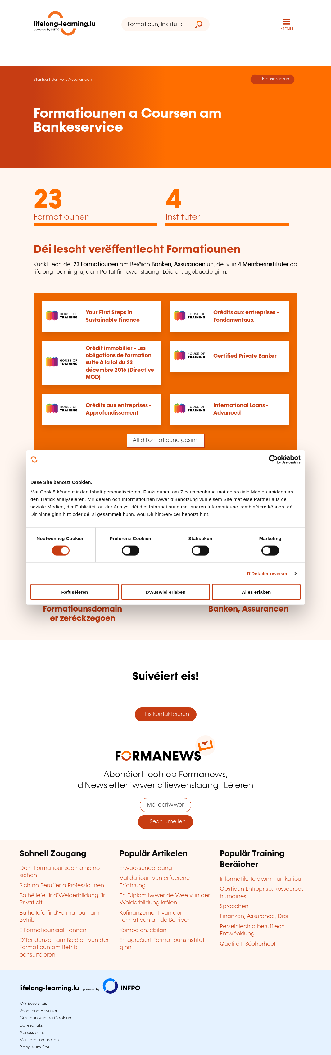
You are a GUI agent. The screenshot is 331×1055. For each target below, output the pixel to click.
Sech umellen (165, 822)
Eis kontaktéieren (165, 714)
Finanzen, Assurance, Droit (255, 916)
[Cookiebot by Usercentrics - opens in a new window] (273, 459)
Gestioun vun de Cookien (45, 1018)
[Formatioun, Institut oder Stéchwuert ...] (154, 24)
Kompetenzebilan (143, 930)
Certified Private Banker (245, 356)
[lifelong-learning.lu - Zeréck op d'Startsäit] (65, 24)
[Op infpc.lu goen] (80, 992)
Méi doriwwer (165, 805)
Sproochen (234, 906)
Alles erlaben (256, 592)
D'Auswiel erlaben (166, 592)
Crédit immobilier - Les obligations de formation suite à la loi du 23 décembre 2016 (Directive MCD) (120, 363)
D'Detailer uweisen (268, 573)
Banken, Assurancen (72, 79)
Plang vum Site (34, 1047)
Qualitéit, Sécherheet (248, 944)
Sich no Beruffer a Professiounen (62, 886)
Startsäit (42, 79)
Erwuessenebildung (146, 868)
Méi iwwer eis (33, 1004)
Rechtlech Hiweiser (38, 1011)
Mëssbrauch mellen (39, 1040)
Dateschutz (31, 1025)
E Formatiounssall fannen (53, 930)
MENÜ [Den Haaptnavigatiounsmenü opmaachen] (286, 29)
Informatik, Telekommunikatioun (262, 879)
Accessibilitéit (33, 1032)
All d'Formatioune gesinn (166, 440)
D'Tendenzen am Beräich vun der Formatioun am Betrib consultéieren (64, 948)
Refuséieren (74, 592)
